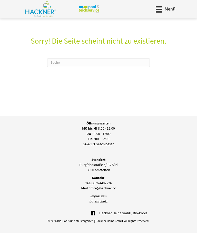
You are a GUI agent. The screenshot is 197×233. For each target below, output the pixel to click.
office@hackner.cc (98, 188)
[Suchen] (98, 62)
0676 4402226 (98, 183)
